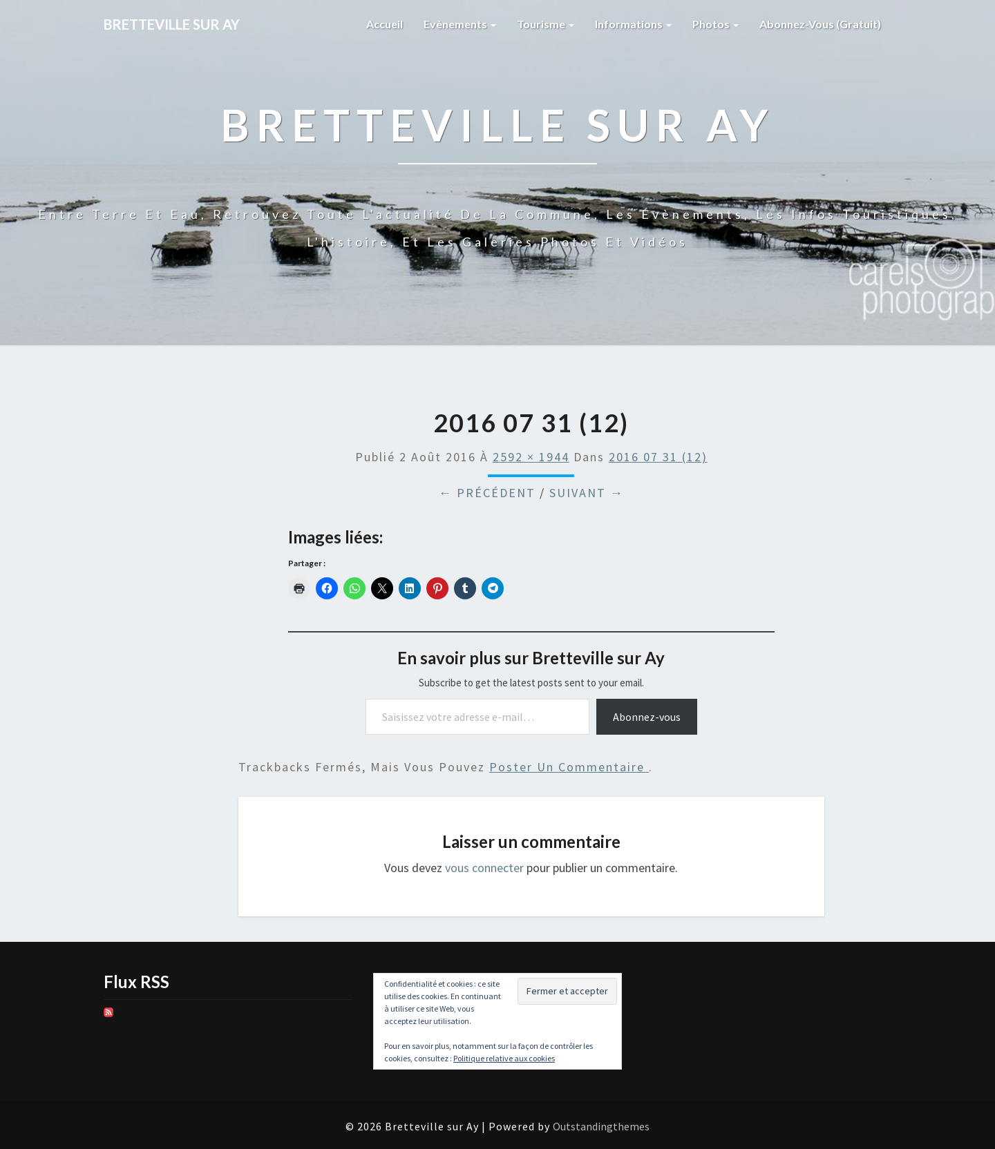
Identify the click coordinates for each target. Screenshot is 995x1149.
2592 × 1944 (531, 457)
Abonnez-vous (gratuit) (820, 23)
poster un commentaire (569, 767)
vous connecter (484, 868)
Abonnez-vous (647, 717)
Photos (715, 23)
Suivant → (586, 493)
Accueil (384, 23)
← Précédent (487, 493)
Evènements (460, 23)
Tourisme (545, 23)
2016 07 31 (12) (658, 457)
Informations (633, 23)
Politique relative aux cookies (504, 1058)
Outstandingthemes (601, 1126)
